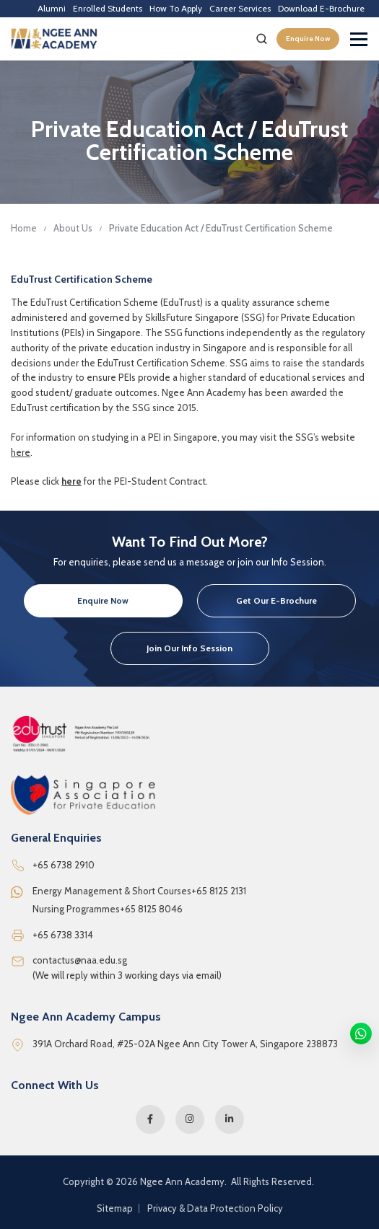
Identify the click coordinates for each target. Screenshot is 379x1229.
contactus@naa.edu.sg (79, 960)
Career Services (240, 8)
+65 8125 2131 (218, 891)
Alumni (52, 8)
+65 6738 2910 (63, 865)
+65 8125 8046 (151, 909)
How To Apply (175, 8)
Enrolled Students (107, 8)
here (20, 452)
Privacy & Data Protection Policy (215, 1208)
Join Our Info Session (189, 648)
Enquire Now (308, 38)
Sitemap (115, 1208)
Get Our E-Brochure (276, 600)
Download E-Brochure (321, 8)
